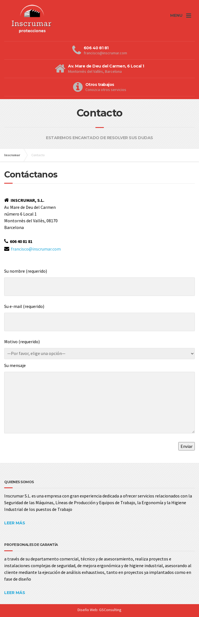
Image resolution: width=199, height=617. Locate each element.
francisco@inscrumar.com (36, 249)
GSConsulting (110, 609)
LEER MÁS (14, 522)
